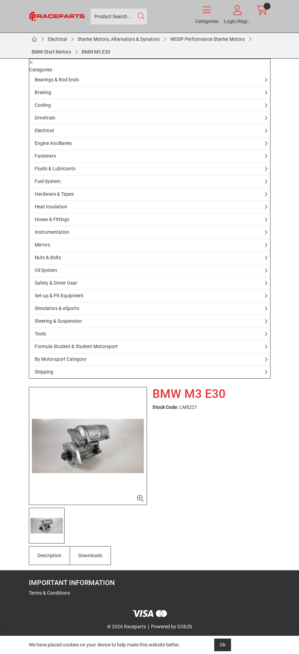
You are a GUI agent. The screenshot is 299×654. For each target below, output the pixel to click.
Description (49, 555)
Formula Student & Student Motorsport (76, 346)
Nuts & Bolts (48, 257)
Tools (40, 333)
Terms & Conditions (49, 593)
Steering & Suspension (58, 321)
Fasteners (45, 156)
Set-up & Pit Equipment (59, 295)
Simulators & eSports (57, 308)
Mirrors (42, 245)
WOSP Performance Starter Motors (207, 39)
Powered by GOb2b (171, 626)
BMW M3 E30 (96, 52)
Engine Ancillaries (53, 143)
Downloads (90, 555)
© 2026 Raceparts (126, 626)
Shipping (44, 372)
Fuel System (47, 181)
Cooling (43, 105)
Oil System (46, 270)
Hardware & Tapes (54, 194)
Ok (223, 644)
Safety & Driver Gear (56, 283)
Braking (43, 92)
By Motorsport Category (60, 359)
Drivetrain (45, 118)
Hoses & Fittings (52, 219)
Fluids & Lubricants (55, 168)
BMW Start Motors (51, 52)
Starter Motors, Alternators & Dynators (119, 39)
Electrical (57, 39)
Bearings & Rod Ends (57, 79)
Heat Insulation (51, 206)
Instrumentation (52, 232)
